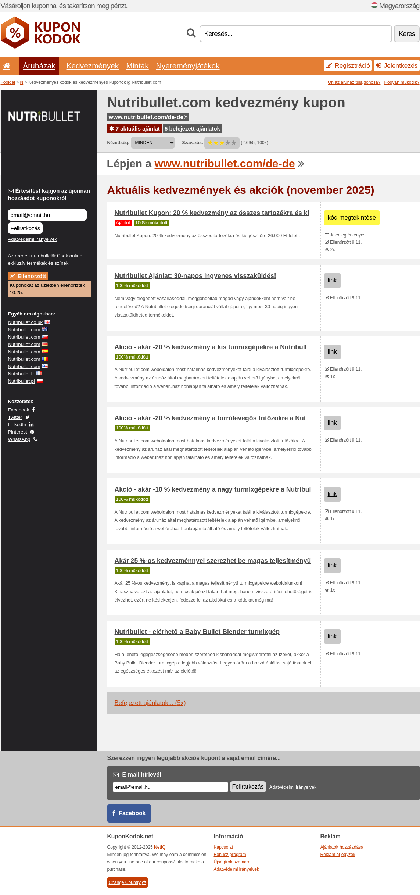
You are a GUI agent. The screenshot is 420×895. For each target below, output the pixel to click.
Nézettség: (118, 142)
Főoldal (8, 82)
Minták (137, 65)
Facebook (18, 410)
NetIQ (159, 847)
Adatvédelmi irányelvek (32, 239)
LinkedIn (17, 424)
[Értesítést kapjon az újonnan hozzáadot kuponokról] (47, 215)
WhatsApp (19, 439)
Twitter (15, 417)
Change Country (127, 882)
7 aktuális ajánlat (134, 128)
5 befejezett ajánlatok (192, 128)
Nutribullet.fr (21, 374)
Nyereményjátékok (188, 65)
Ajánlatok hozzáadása (341, 847)
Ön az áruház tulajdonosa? (354, 82)
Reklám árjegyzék (337, 854)
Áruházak (39, 65)
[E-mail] (170, 787)
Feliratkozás (25, 228)
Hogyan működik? (401, 82)
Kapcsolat (223, 847)
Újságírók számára (232, 861)
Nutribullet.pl (21, 381)
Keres (406, 34)
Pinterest (17, 432)
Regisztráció (348, 65)
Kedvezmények (93, 65)
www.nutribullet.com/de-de (148, 117)
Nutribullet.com (24, 329)
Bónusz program (230, 854)
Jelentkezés (397, 65)
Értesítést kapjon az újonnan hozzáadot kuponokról (49, 194)
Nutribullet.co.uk (25, 322)
